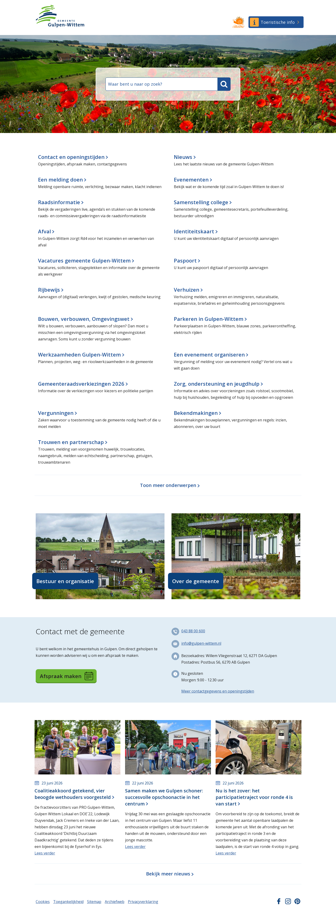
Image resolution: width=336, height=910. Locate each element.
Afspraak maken (66, 676)
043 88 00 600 (193, 631)
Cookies (43, 901)
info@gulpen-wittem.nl (201, 643)
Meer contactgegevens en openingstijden (217, 691)
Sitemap (94, 901)
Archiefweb (114, 901)
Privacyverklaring (143, 901)
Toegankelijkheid (68, 901)
